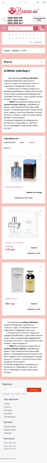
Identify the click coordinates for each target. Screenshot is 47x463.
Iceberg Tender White (14, 243)
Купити (34, 248)
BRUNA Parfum (10, 426)
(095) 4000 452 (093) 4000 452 (15, 22)
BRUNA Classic (10, 429)
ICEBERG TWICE (11, 299)
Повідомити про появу (23, 198)
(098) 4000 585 (15, 17)
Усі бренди (38, 42)
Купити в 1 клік (34, 253)
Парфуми (8, 433)
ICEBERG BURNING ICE (13, 187)
